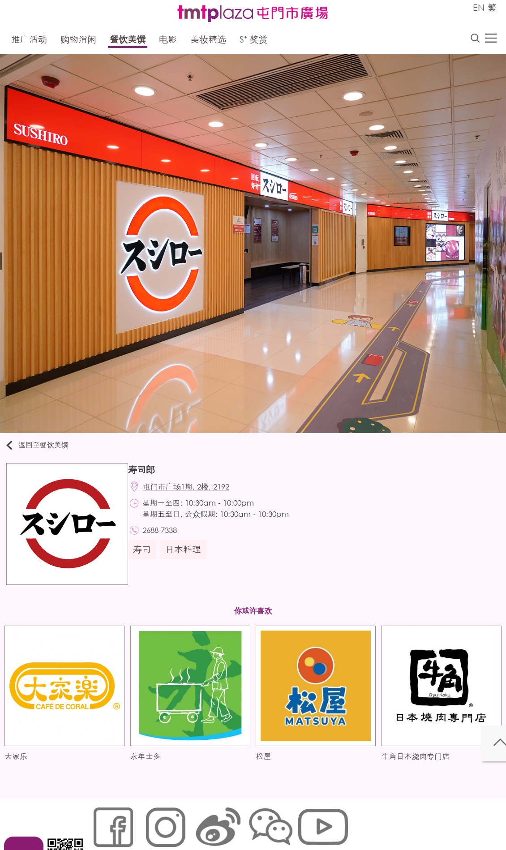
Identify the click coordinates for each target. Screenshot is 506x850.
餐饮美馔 (128, 41)
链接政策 (181, 821)
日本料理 (188, 557)
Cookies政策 (142, 821)
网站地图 (103, 821)
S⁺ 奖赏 (254, 41)
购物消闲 (78, 41)
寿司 (146, 557)
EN (479, 7)
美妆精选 (208, 41)
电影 (168, 41)
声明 (276, 821)
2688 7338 (165, 536)
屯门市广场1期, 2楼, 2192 (192, 491)
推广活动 (29, 41)
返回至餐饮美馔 (42, 447)
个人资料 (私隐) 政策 (232, 821)
